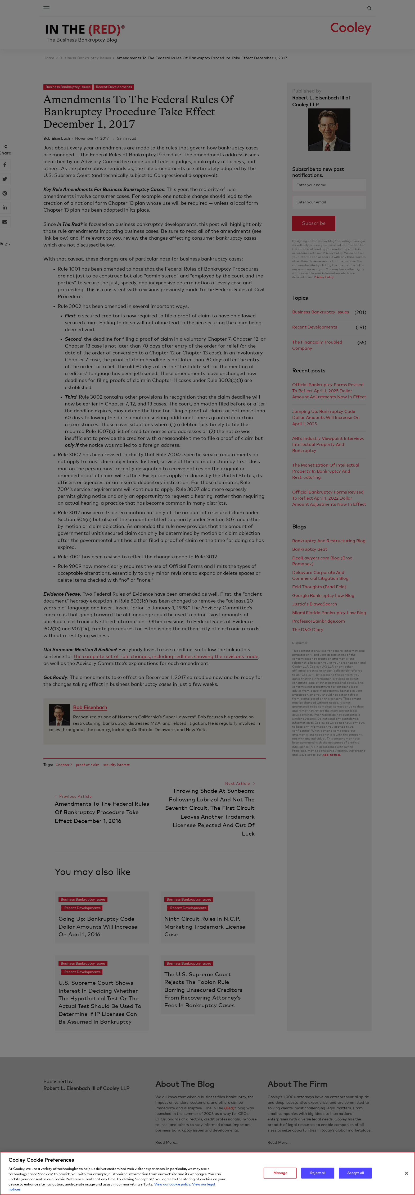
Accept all (355, 1173)
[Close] (406, 1173)
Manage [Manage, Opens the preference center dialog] (280, 1173)
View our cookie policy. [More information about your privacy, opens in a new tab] (172, 1184)
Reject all (317, 1173)
